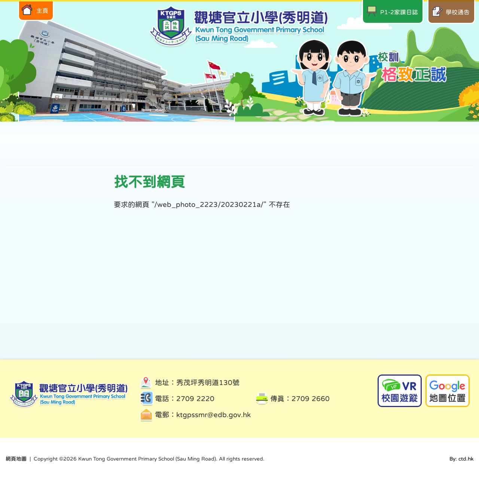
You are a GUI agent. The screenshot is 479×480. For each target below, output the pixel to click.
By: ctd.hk (461, 458)
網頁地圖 (16, 458)
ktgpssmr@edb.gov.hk (213, 414)
